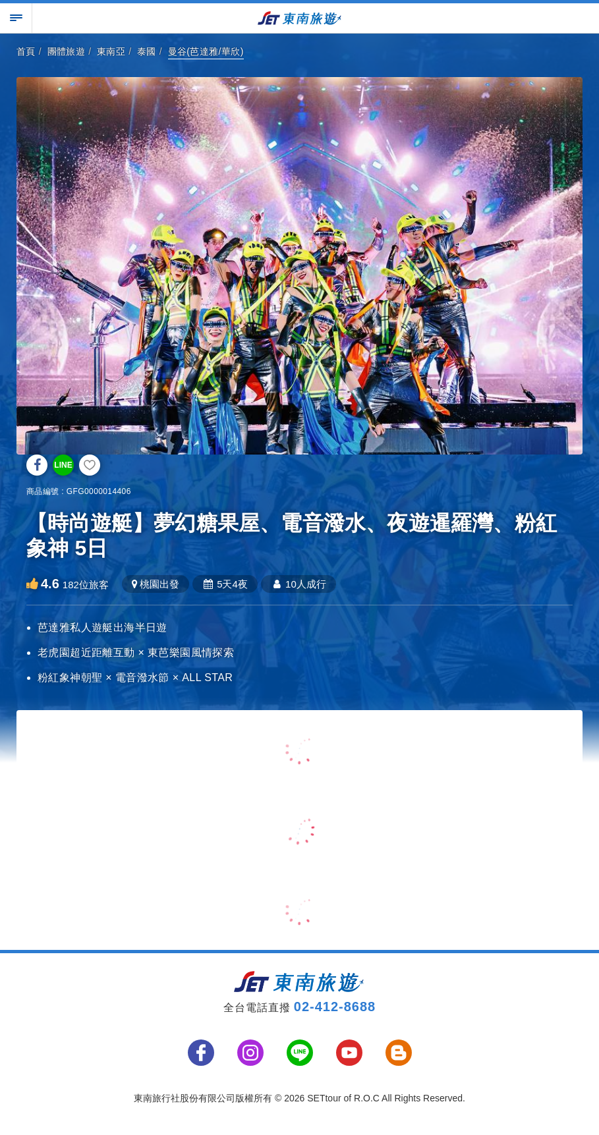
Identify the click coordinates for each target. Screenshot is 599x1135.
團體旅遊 (66, 51)
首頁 (26, 51)
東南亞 (111, 51)
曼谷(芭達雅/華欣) (206, 51)
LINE (63, 465)
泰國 (146, 51)
